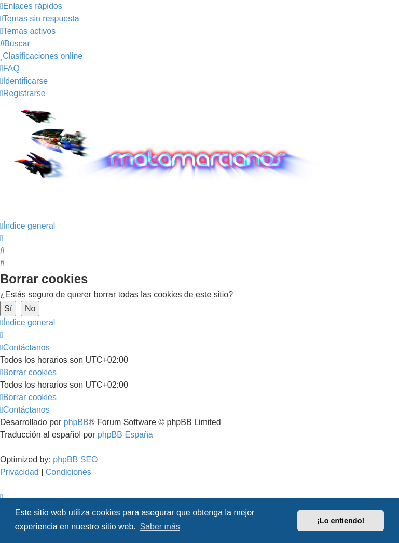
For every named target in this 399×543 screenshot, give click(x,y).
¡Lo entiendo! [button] (340, 520)
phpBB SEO (75, 459)
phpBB (76, 422)
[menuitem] (39, 18)
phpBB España (125, 434)
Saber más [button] (160, 526)
